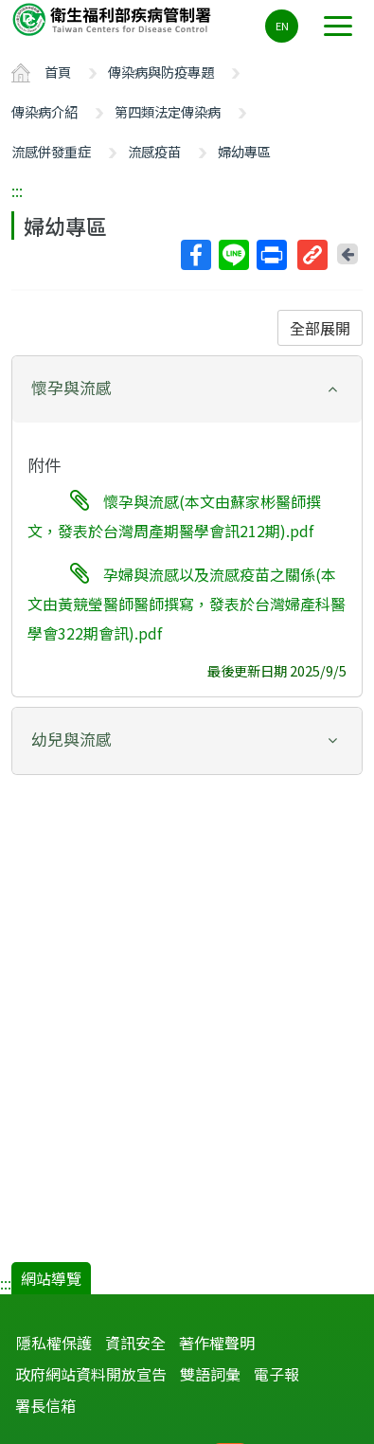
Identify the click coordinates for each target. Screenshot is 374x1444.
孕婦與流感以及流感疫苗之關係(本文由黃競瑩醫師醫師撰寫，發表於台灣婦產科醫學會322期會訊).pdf (186, 603)
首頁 (58, 71)
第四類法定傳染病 (168, 111)
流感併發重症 (51, 151)
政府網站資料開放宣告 (91, 1374)
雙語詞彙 (210, 1374)
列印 (271, 255)
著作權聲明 (217, 1342)
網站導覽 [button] (51, 1278)
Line (233, 255)
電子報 (276, 1374)
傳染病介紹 (44, 111)
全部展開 (320, 327)
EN (282, 25)
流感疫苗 (154, 151)
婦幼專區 (244, 151)
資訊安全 (135, 1342)
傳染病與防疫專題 (161, 71)
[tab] (187, 389)
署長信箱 (45, 1405)
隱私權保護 (54, 1342)
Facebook (195, 255)
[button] (187, 388)
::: (17, 190)
